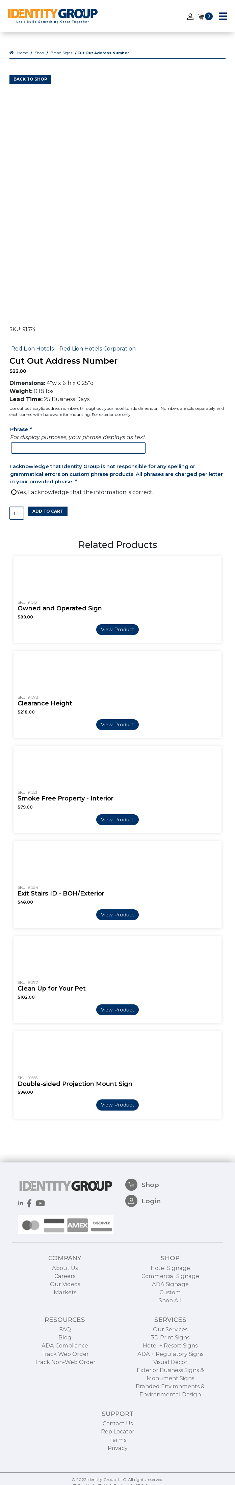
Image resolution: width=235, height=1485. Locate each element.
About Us (65, 1292)
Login (143, 1226)
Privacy (118, 1472)
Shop (39, 53)
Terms (117, 1464)
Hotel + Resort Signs (170, 1370)
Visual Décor (170, 1386)
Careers (64, 1300)
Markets (65, 1316)
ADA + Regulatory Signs (170, 1378)
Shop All (170, 1325)
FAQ (65, 1354)
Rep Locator (117, 1456)
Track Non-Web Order (65, 1386)
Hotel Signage (170, 1292)
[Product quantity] (16, 513)
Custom (170, 1316)
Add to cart (47, 511)
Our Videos (65, 1308)
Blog (65, 1362)
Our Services (170, 1354)
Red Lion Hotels (32, 348)
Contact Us (118, 1448)
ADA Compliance (65, 1370)
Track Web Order (65, 1378)
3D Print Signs (170, 1362)
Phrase (21, 429)
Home (22, 53)
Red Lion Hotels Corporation (97, 348)
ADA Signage (170, 1308)
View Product (117, 630)
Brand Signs (61, 53)
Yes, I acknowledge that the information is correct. (85, 492)
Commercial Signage (170, 1300)
